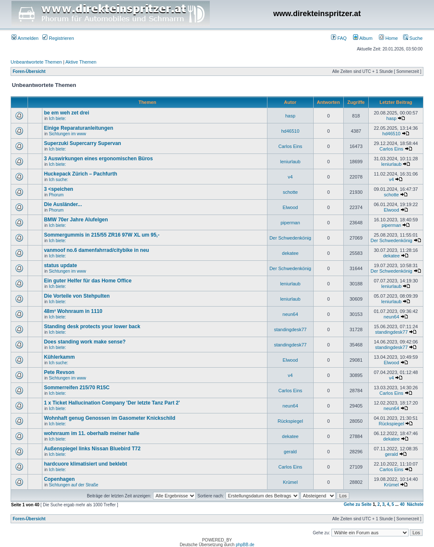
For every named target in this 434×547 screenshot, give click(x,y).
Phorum (56, 195)
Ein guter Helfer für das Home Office (88, 281)
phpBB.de (245, 544)
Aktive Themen (80, 61)
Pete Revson (59, 372)
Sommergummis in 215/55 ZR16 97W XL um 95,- (102, 235)
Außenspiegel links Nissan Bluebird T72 (92, 449)
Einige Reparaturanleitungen (78, 128)
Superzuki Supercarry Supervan (82, 143)
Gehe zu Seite (358, 504)
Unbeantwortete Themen (36, 61)
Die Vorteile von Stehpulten (77, 296)
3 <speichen (58, 189)
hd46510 (290, 131)
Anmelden (25, 38)
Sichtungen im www (67, 133)
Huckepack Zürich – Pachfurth (80, 174)
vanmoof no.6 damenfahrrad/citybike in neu (96, 250)
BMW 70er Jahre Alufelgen (76, 220)
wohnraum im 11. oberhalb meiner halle (91, 433)
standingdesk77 (290, 329)
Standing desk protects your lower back (92, 326)
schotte (290, 192)
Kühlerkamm (59, 357)
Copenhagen (59, 479)
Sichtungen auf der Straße (73, 485)
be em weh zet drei (66, 113)
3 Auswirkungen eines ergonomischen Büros (98, 159)
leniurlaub (290, 161)
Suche (413, 38)
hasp (290, 115)
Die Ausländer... (63, 204)
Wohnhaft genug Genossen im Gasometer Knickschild (109, 418)
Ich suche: (58, 179)
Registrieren (58, 38)
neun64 (290, 314)
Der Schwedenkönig (290, 237)
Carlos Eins (290, 146)
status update (60, 265)
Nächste (415, 504)
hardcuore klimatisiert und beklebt (85, 464)
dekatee (290, 253)
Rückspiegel (290, 421)
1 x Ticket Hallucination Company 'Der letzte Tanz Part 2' (112, 403)
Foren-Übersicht (29, 71)
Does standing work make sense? (85, 342)
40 (402, 504)
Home (388, 38)
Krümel (290, 482)
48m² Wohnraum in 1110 (73, 311)
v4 (290, 176)
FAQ (339, 38)
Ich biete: (57, 118)
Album (363, 38)
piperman (290, 222)
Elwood (290, 207)
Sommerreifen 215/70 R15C (77, 388)
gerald (290, 451)
